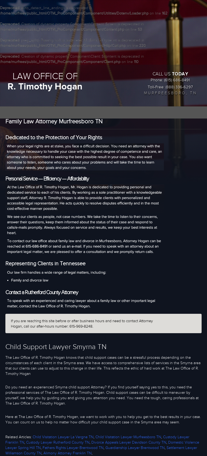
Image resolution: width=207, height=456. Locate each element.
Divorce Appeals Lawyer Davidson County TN (128, 442)
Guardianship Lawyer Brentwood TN (135, 448)
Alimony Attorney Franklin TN (67, 453)
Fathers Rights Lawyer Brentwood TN (73, 448)
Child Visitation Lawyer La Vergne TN (63, 437)
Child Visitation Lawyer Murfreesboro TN (128, 437)
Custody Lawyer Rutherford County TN (57, 442)
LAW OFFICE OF (45, 81)
